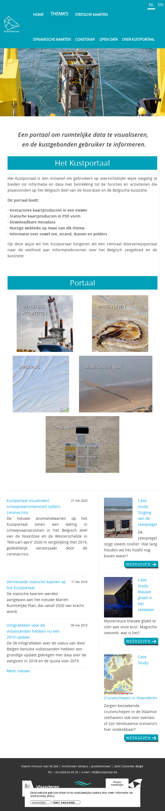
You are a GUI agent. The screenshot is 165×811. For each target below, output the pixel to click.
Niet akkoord (64, 802)
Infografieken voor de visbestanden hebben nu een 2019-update (33, 631)
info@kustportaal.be (104, 772)
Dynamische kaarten (52, 39)
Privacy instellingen (117, 783)
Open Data (108, 39)
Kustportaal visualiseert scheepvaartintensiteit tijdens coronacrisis (33, 506)
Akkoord (39, 802)
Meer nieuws (18, 670)
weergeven (138, 564)
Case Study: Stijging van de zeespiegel (147, 512)
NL (151, 4)
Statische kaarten (91, 14)
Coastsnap (85, 39)
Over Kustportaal (138, 39)
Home (38, 14)
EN (160, 4)
